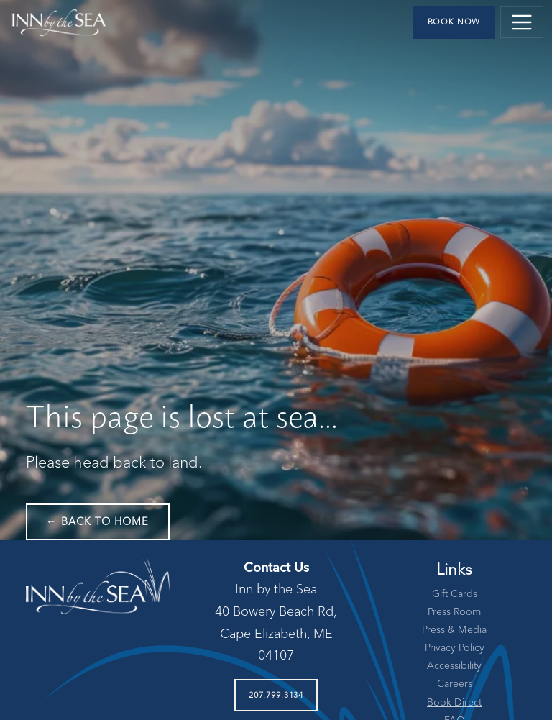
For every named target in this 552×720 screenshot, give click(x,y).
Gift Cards (454, 594)
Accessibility (454, 666)
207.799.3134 (276, 695)
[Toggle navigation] (521, 22)
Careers (454, 684)
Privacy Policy (454, 648)
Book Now (454, 22)
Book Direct (454, 703)
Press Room (454, 612)
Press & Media (454, 630)
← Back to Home (98, 522)
